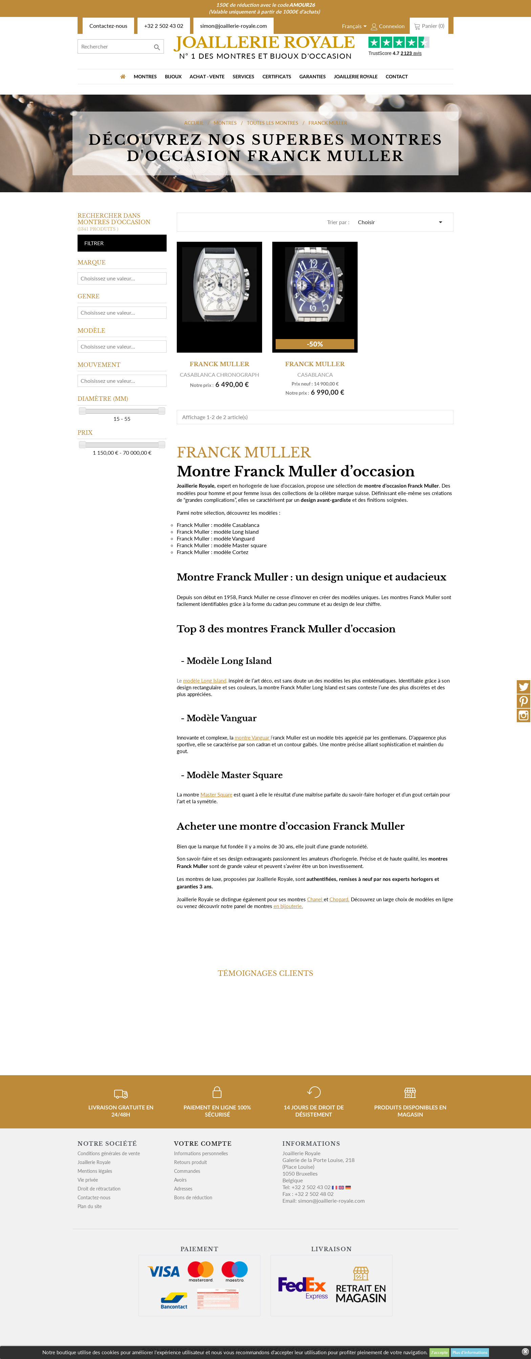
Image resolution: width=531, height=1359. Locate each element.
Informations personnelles (201, 1153)
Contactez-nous (108, 25)
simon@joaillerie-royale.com (233, 25)
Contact (397, 77)
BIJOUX (173, 77)
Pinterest (523, 701)
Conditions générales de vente (109, 1153)
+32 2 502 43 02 (163, 25)
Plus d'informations (469, 1353)
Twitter (523, 687)
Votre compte (203, 1143)
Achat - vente (207, 77)
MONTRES (145, 77)
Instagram (523, 715)
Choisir (401, 222)
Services (243, 77)
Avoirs (180, 1180)
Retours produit (190, 1162)
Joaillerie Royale (356, 77)
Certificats (276, 77)
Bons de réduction (193, 1197)
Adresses (183, 1188)
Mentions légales (95, 1171)
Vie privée (88, 1180)
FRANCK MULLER (219, 364)
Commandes (187, 1171)
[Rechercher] (121, 46)
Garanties (312, 77)
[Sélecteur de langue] (355, 27)
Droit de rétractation (99, 1188)
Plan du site (90, 1206)
